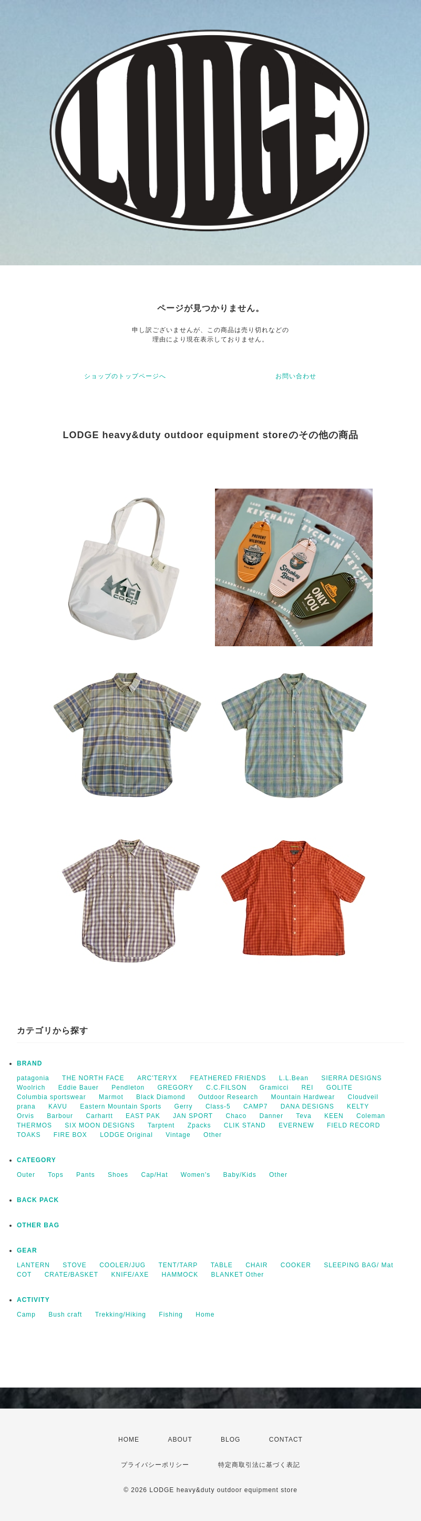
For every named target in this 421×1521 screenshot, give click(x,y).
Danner (271, 1116)
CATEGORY (36, 1160)
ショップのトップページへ (125, 376)
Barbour (60, 1116)
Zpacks (199, 1125)
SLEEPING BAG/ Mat (358, 1265)
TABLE (222, 1265)
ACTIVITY (33, 1299)
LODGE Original (126, 1135)
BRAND (29, 1063)
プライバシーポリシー (155, 1464)
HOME (128, 1439)
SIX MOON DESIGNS (100, 1125)
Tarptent (161, 1125)
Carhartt (99, 1116)
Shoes (118, 1174)
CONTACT (286, 1439)
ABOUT (180, 1439)
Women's (195, 1174)
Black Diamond (161, 1097)
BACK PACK (38, 1200)
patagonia (33, 1078)
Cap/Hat (154, 1174)
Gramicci (274, 1087)
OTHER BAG (38, 1225)
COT (24, 1274)
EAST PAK (143, 1116)
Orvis (25, 1116)
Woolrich (31, 1087)
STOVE (74, 1265)
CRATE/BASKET (71, 1274)
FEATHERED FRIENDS (228, 1078)
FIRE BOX (70, 1135)
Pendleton (128, 1087)
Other (212, 1135)
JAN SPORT (193, 1116)
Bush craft (65, 1314)
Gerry (183, 1106)
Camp (26, 1314)
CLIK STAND (245, 1125)
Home (205, 1314)
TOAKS (28, 1135)
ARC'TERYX (157, 1078)
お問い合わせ (295, 376)
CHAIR (256, 1265)
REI (307, 1087)
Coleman (370, 1116)
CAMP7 (255, 1106)
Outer (26, 1174)
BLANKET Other (237, 1274)
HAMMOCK (180, 1274)
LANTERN (33, 1265)
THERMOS (34, 1125)
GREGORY (175, 1087)
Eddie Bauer (78, 1087)
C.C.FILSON (226, 1087)
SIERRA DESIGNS (351, 1078)
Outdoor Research (228, 1097)
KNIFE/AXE (130, 1274)
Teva (303, 1116)
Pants (85, 1174)
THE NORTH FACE (93, 1078)
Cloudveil (363, 1097)
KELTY (358, 1106)
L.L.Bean (294, 1078)
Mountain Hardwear (303, 1097)
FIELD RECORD (353, 1125)
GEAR (27, 1250)
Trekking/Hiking (120, 1314)
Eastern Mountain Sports (120, 1106)
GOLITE (339, 1087)
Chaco (236, 1116)
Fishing (171, 1314)
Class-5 (218, 1106)
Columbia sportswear (51, 1097)
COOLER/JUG (122, 1265)
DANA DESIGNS (307, 1106)
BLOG (230, 1439)
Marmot (111, 1097)
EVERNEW (296, 1125)
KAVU (57, 1106)
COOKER (296, 1265)
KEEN (334, 1116)
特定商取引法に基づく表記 (259, 1464)
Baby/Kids (239, 1174)
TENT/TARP (178, 1265)
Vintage (178, 1135)
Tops (55, 1174)
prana (26, 1106)
